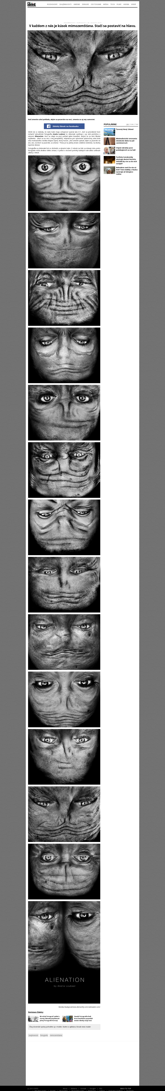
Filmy (119, 4)
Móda (105, 4)
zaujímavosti (33, 1035)
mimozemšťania (56, 1035)
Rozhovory (52, 4)
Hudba (126, 4)
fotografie (44, 1035)
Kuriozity (81, 23)
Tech (112, 4)
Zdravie (85, 4)
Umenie (77, 4)
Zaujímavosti (65, 4)
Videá (133, 4)
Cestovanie (96, 4)
